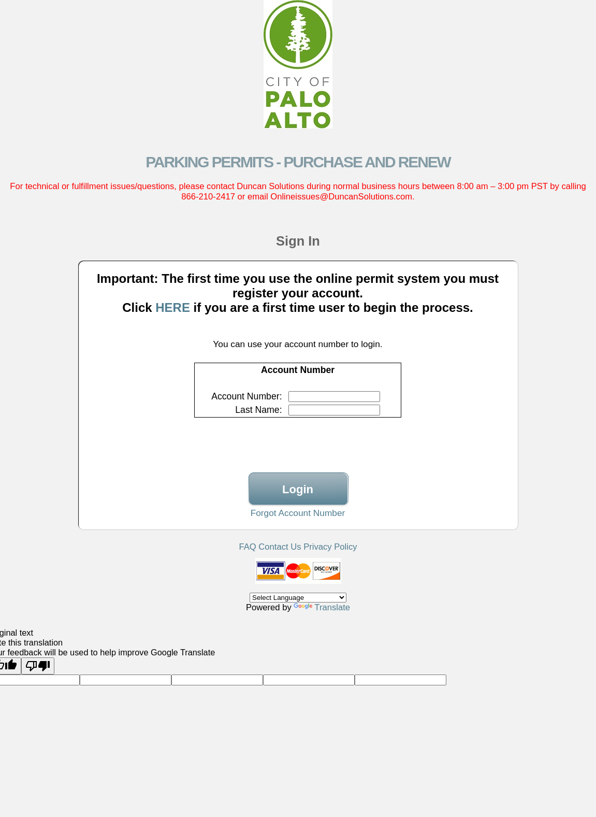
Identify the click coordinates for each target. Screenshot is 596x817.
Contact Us (279, 547)
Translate (322, 607)
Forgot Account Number (298, 513)
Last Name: (258, 410)
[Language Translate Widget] (298, 598)
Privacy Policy (330, 547)
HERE (172, 307)
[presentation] (297, 439)
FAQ (247, 547)
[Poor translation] (37, 666)
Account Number (245, 396)
